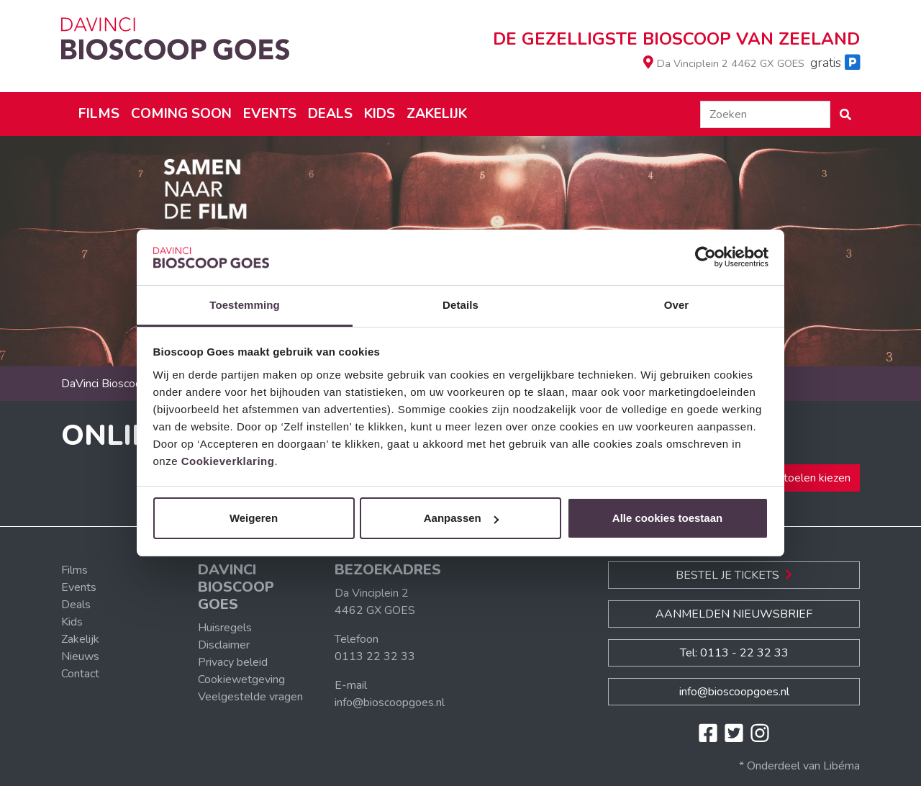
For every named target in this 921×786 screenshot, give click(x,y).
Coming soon (181, 113)
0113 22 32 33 (375, 656)
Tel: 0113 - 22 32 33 (734, 653)
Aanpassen (461, 518)
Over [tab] (676, 305)
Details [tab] (460, 305)
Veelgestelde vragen (250, 697)
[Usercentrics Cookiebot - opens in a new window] (705, 257)
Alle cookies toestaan (667, 518)
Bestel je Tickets (734, 575)
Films (98, 113)
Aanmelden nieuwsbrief (733, 614)
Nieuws (80, 656)
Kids (379, 113)
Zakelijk (437, 113)
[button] (845, 114)
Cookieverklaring (228, 461)
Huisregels (225, 628)
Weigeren (254, 518)
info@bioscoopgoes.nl (390, 702)
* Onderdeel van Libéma (799, 766)
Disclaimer (224, 645)
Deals (330, 113)
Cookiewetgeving (241, 679)
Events (269, 113)
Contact (80, 674)
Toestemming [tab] (244, 305)
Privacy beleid (233, 662)
